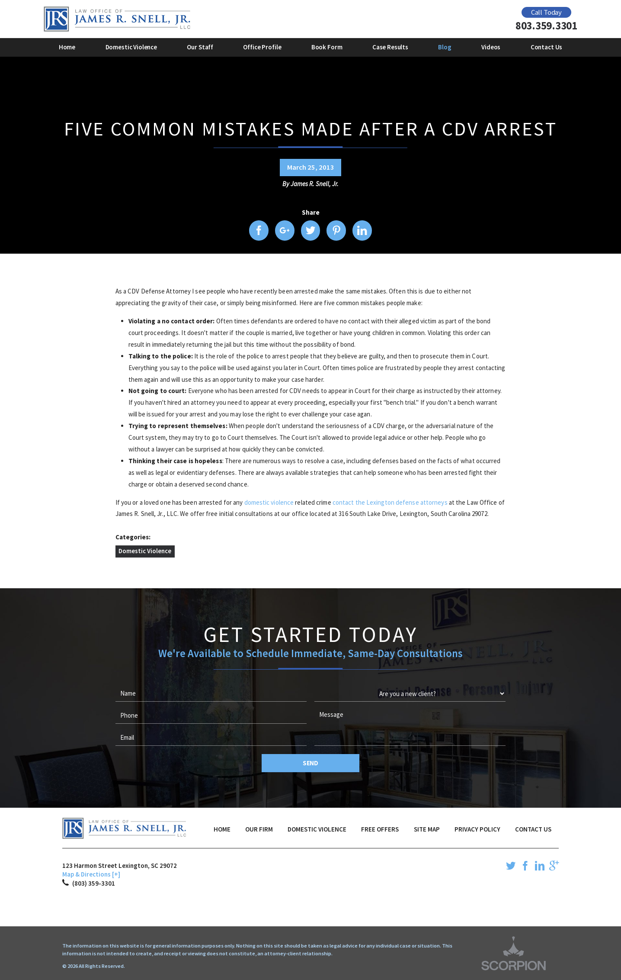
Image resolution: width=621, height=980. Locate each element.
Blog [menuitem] (444, 47)
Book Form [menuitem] (327, 47)
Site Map (427, 829)
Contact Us (533, 829)
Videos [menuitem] (490, 47)
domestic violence (269, 502)
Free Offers (380, 829)
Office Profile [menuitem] (262, 47)
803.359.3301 (546, 25)
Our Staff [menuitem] (200, 47)
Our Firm (259, 829)
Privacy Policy (477, 829)
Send (310, 763)
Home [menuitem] (67, 47)
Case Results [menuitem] (390, 47)
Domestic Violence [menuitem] (131, 47)
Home (222, 829)
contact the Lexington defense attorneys (390, 502)
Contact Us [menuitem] (547, 47)
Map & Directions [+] (91, 874)
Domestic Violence (144, 551)
